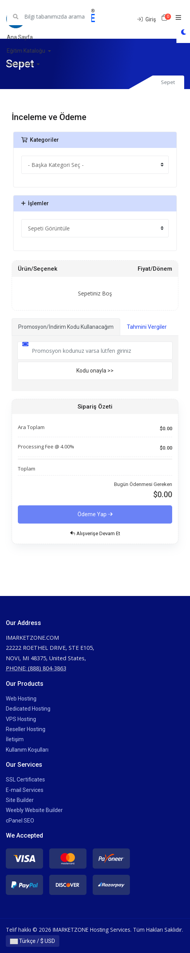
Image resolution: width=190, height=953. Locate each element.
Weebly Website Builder (34, 810)
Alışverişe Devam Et (95, 533)
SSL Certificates (25, 779)
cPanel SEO (20, 820)
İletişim (15, 739)
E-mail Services (24, 790)
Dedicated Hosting (28, 709)
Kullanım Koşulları (27, 750)
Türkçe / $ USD (32, 941)
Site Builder (20, 800)
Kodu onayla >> (95, 370)
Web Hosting (21, 698)
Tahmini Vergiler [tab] (147, 327)
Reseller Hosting (25, 729)
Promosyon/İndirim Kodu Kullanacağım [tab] (66, 327)
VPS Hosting (21, 719)
